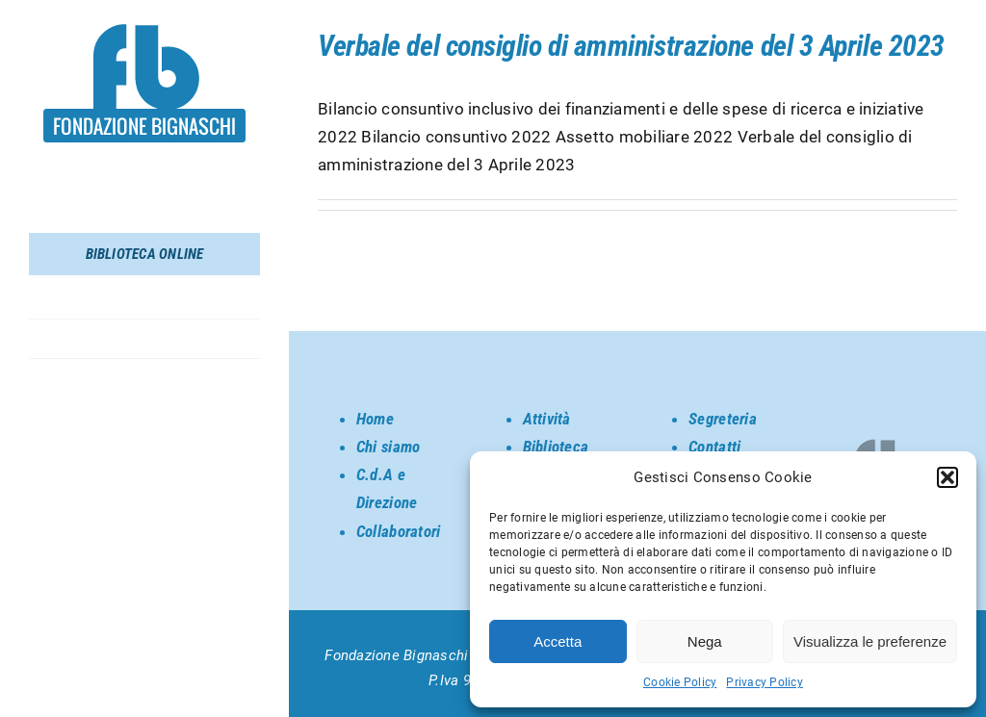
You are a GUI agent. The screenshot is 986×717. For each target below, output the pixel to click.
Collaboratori (398, 531)
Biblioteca (556, 446)
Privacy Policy (764, 682)
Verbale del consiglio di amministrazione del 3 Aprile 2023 (631, 46)
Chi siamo (388, 446)
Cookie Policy (679, 682)
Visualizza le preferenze (870, 641)
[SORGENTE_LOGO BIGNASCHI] (144, 31)
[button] (947, 477)
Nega (705, 641)
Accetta (557, 641)
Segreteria (722, 418)
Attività (547, 418)
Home (375, 418)
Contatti (714, 446)
